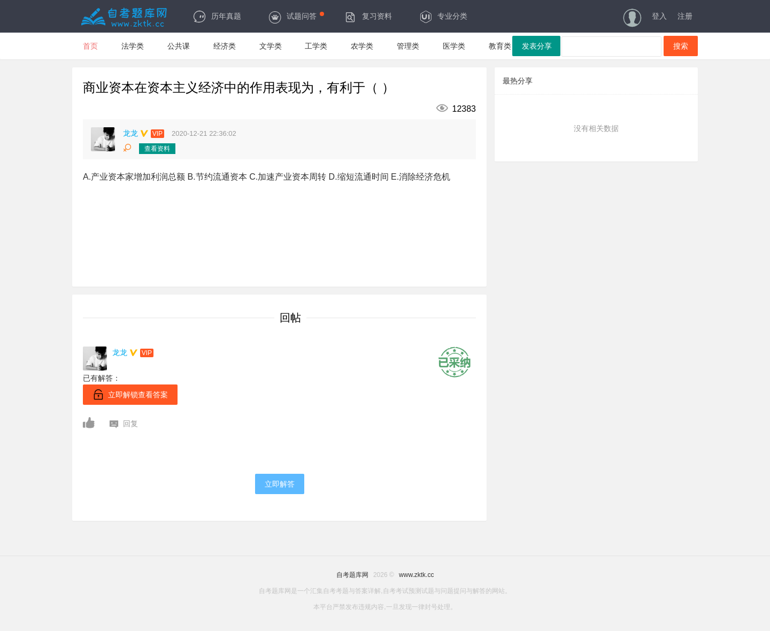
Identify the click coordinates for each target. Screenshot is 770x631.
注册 (684, 16)
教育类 (500, 46)
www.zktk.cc (416, 575)
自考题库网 (352, 575)
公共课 (178, 46)
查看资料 (157, 148)
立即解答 (280, 484)
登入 (659, 16)
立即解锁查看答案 (130, 395)
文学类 (270, 46)
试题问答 (296, 16)
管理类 (408, 46)
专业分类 (443, 16)
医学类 (454, 46)
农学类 (362, 46)
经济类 (224, 46)
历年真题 (216, 16)
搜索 (680, 46)
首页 (90, 46)
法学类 (132, 46)
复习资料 (367, 16)
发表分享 (537, 46)
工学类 (316, 46)
